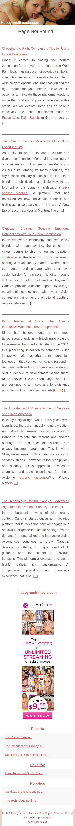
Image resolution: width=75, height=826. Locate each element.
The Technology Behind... (21, 800)
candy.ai (8, 257)
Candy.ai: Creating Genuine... (24, 791)
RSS (26, 817)
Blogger (47, 817)
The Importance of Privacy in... (24, 746)
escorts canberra (33, 477)
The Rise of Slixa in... (18, 737)
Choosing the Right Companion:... (26, 754)
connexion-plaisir (37, 821)
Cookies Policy (63, 813)
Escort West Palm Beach (20, 117)
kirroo (58, 390)
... (4, 123)
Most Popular (46, 813)
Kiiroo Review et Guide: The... (24, 773)
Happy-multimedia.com (24, 813)
